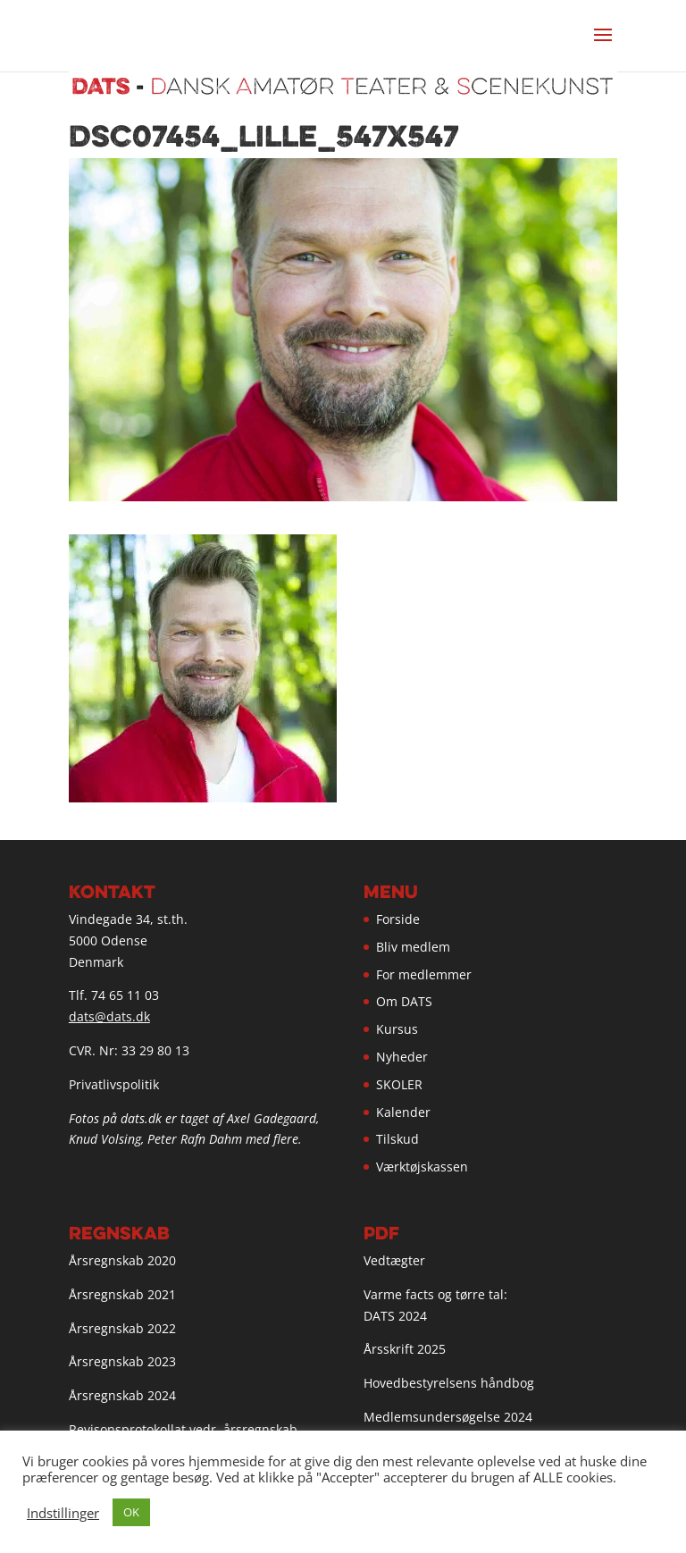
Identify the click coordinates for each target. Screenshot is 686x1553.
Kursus (397, 1028)
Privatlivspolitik (114, 1084)
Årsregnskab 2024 (122, 1395)
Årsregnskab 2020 (122, 1260)
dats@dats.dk (109, 1016)
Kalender (403, 1112)
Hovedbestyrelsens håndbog (449, 1382)
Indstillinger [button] (63, 1513)
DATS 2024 (395, 1315)
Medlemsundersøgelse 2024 (448, 1416)
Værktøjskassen (422, 1166)
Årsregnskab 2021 (122, 1294)
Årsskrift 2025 (405, 1348)
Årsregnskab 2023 (122, 1361)
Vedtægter (394, 1260)
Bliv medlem (413, 946)
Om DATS (404, 1001)
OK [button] (131, 1512)
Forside (398, 919)
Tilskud (397, 1138)
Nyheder (402, 1056)
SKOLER (399, 1084)
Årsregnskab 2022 (122, 1328)
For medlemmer (424, 974)
